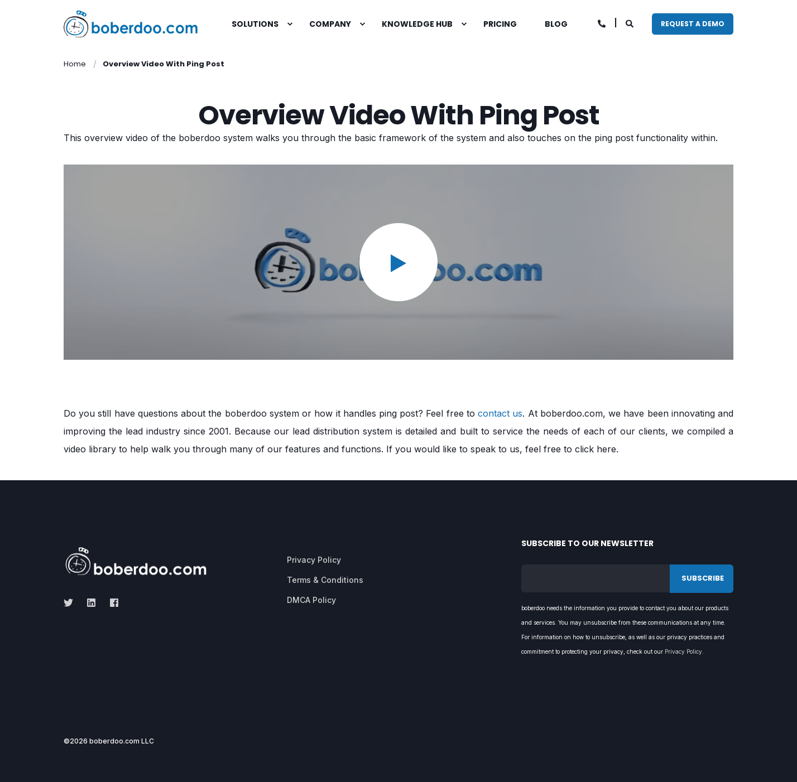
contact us (500, 413)
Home (75, 64)
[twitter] (72, 602)
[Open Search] (630, 22)
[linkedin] (91, 602)
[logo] (136, 561)
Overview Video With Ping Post (163, 64)
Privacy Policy (683, 651)
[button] (398, 262)
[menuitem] (289, 24)
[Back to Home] (131, 24)
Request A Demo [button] (692, 23)
